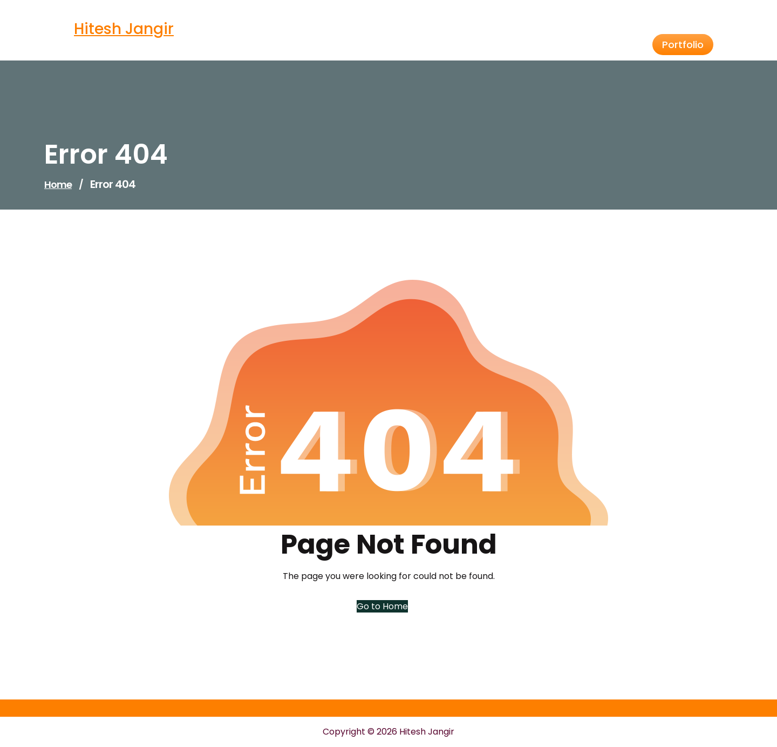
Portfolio (683, 44)
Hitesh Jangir (124, 28)
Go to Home (382, 606)
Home (58, 184)
